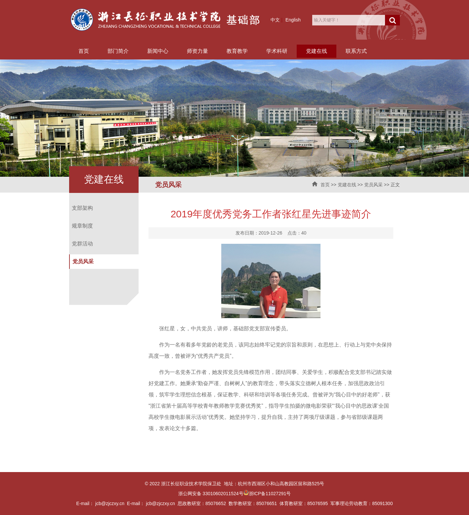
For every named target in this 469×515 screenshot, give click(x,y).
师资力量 (197, 51)
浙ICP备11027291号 (270, 493)
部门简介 (118, 51)
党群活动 (82, 243)
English (293, 19)
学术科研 (276, 51)
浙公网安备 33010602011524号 (213, 493)
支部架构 (82, 208)
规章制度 (82, 226)
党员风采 (373, 184)
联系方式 (356, 51)
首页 (83, 51)
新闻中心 (157, 51)
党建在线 (316, 51)
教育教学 (237, 51)
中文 (275, 19)
